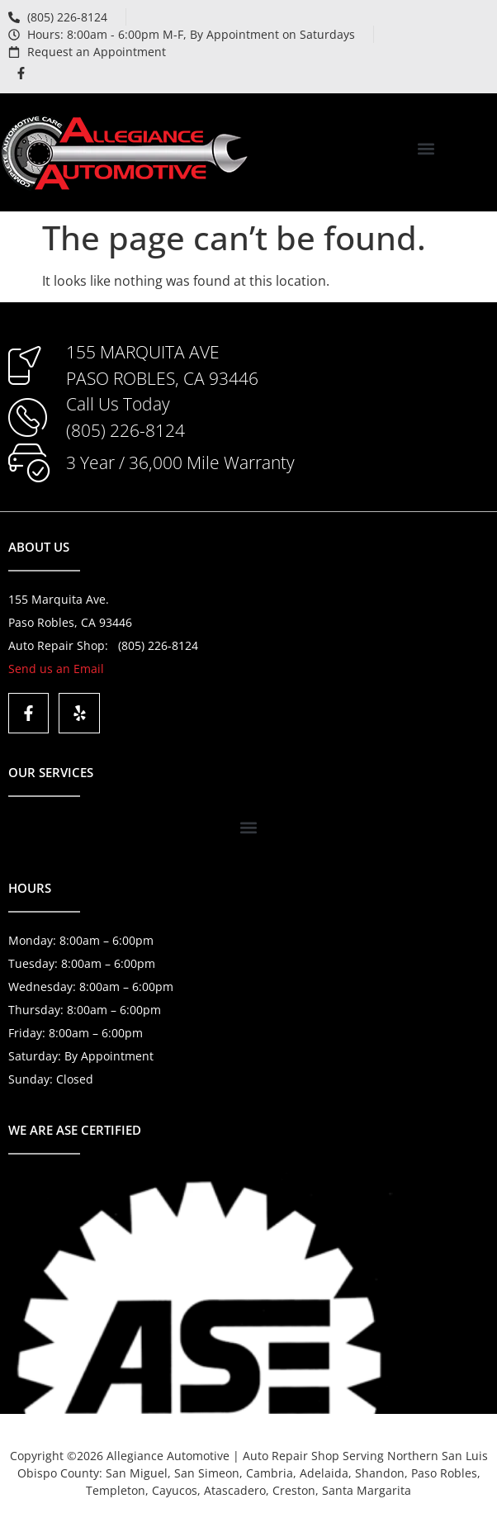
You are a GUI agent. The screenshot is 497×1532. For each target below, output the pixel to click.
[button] (426, 148)
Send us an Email (56, 668)
